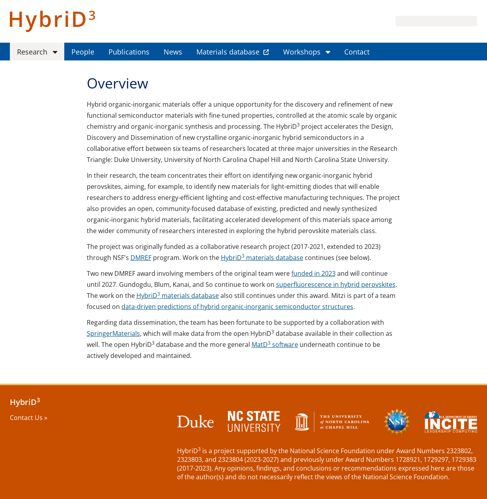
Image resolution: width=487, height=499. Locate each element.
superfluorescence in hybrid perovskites (336, 284)
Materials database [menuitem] (227, 51)
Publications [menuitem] (128, 51)
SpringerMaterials (113, 333)
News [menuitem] (173, 51)
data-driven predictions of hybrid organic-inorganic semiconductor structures (237, 306)
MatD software (275, 344)
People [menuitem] (82, 51)
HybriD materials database (262, 257)
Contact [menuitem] (356, 51)
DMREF (141, 257)
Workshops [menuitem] (302, 51)
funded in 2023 (313, 273)
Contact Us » (28, 417)
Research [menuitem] (32, 51)
